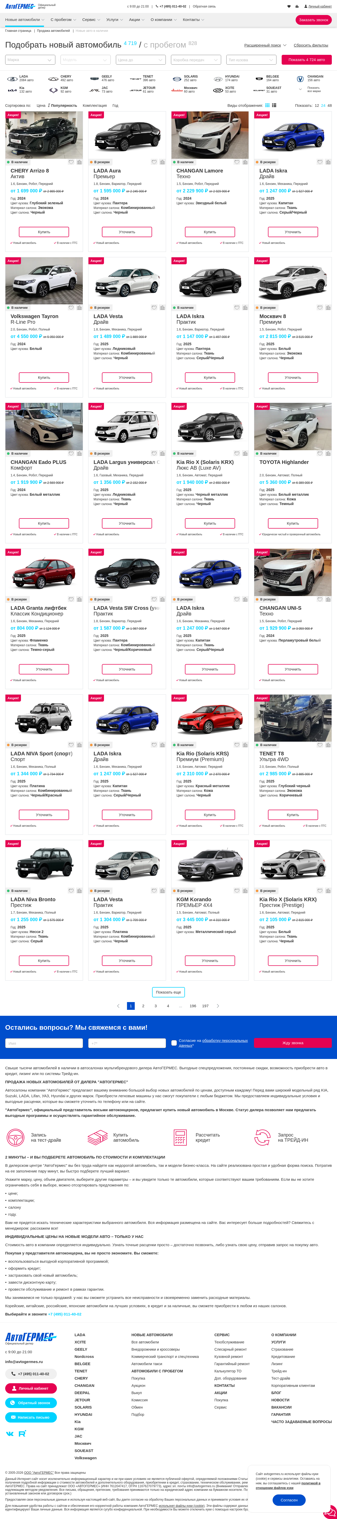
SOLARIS (83, 1407)
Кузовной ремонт (228, 1357)
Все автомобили (145, 1342)
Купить (44, 232)
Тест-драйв (280, 1378)
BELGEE (82, 1364)
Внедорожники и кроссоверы (155, 1349)
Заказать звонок (313, 20)
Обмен (137, 1407)
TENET (80, 1371)
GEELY (80, 1349)
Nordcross (84, 1356)
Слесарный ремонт (230, 1349)
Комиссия (139, 1400)
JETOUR (82, 1400)
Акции (135, 19)
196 (193, 1006)
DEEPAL (82, 1392)
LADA (79, 1335)
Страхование (282, 1349)
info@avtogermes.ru (24, 1361)
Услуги (112, 19)
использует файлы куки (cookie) (182, 1506)
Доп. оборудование (230, 1378)
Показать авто (307, 59)
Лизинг (277, 1364)
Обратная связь (204, 6)
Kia (77, 1421)
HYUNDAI (83, 1414)
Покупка (138, 1378)
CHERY (81, 1378)
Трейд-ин (279, 1371)
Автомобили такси (146, 1364)
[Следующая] (218, 1006)
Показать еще (168, 992)
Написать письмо (33, 1417)
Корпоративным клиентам (293, 1385)
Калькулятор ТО (228, 1371)
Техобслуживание (229, 1342)
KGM (79, 1429)
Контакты (192, 19)
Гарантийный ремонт (232, 1364)
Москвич (82, 1443)
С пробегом (62, 19)
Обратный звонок (33, 1403)
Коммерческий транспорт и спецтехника (165, 1357)
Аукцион (138, 1385)
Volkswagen (85, 1458)
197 (205, 1006)
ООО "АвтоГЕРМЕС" (39, 1473)
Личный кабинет (33, 1388)
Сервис (89, 19)
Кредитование (283, 1357)
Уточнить (127, 232)
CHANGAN (84, 1385)
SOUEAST (83, 1450)
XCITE (80, 1342)
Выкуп (136, 1393)
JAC (78, 1436)
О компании (162, 19)
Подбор (137, 1414)
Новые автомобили (23, 19)
